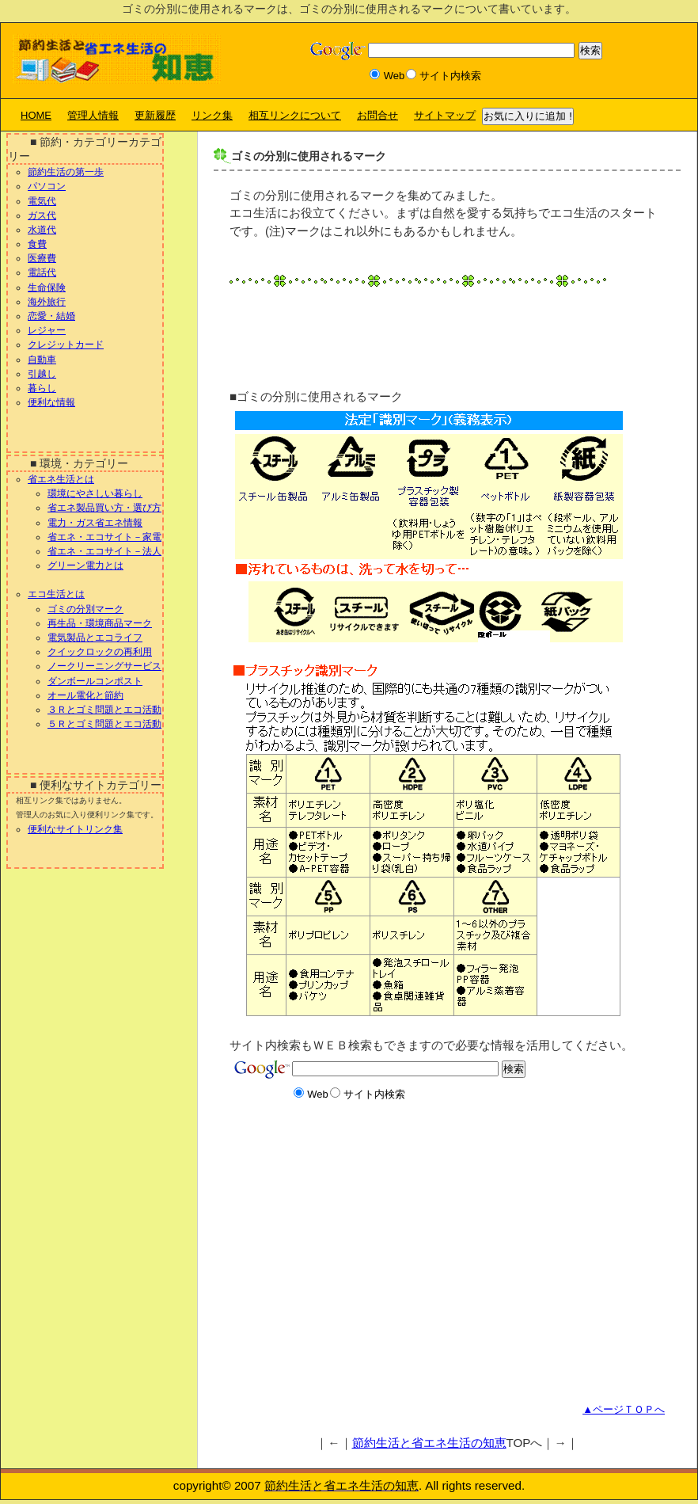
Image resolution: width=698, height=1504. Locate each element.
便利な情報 (51, 402)
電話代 (42, 272)
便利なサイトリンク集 (75, 829)
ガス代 (42, 215)
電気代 (42, 201)
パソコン (47, 186)
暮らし (42, 388)
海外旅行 (47, 301)
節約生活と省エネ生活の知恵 (429, 1442)
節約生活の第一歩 (66, 171)
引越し (42, 373)
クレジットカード (66, 344)
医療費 (42, 258)
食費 (37, 243)
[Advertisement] (399, 328)
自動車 (42, 359)
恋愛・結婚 (51, 316)
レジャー (47, 330)
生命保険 (47, 287)
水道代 (42, 229)
